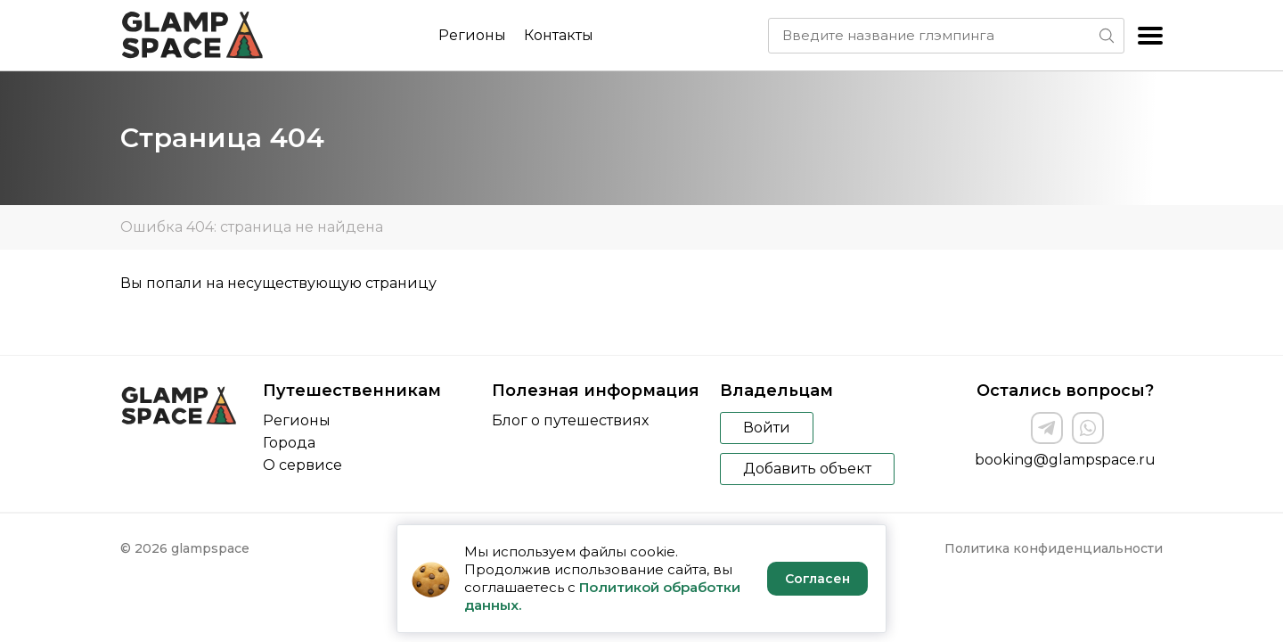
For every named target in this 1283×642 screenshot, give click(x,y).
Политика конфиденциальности (1053, 548)
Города (289, 442)
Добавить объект (807, 468)
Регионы (472, 35)
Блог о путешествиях (570, 420)
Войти (766, 427)
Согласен (817, 579)
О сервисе (302, 465)
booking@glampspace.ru (1065, 459)
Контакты (558, 35)
